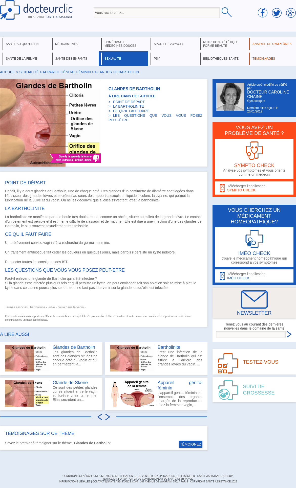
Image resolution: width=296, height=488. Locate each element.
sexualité (112, 58)
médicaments (66, 44)
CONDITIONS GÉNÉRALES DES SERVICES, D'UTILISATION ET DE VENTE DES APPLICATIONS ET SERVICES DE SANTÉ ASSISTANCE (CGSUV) (148, 476)
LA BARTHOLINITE (128, 106)
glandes (40, 191)
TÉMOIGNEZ (190, 444)
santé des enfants (71, 58)
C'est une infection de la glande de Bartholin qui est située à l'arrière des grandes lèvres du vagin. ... (156, 358)
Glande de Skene (70, 382)
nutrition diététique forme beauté (221, 44)
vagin (55, 200)
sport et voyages (169, 44)
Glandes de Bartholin (74, 347)
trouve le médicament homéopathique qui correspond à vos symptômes (254, 247)
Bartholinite (169, 347)
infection (160, 221)
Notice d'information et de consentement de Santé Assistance (148, 478)
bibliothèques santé (221, 58)
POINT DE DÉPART (129, 102)
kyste (157, 252)
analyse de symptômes (271, 44)
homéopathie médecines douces (120, 44)
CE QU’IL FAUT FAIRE (131, 111)
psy (157, 58)
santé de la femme (21, 58)
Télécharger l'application (254, 188)
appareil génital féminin (67, 72)
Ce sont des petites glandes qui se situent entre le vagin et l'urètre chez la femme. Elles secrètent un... (51, 393)
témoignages (263, 58)
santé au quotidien (22, 44)
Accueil (7, 72)
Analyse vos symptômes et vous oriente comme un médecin (254, 158)
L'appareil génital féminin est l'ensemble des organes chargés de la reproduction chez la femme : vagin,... (156, 393)
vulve (37, 200)
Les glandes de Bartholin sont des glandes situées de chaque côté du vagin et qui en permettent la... (51, 358)
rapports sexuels (108, 196)
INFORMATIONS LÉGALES (74, 481)
